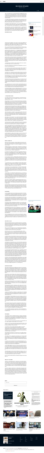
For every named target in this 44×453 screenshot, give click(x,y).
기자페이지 (31, 440)
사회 (20, 438)
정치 (20, 437)
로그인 (43, 1)
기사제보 (36, 437)
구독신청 (36, 438)
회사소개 (6, 448)
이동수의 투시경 (31, 24)
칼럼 (20, 441)
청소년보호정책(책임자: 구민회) (25, 448)
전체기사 (26, 441)
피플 (25, 440)
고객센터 (15, 448)
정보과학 (26, 439)
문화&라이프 (21, 439)
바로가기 (38, 204)
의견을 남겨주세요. (7, 382)
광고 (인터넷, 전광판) (9, 448)
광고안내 (36, 439)
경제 (25, 437)
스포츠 (20, 440)
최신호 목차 (31, 438)
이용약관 (17, 448)
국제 (25, 438)
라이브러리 (31, 439)
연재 (30, 437)
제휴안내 (13, 448)
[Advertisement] (14, 37)
